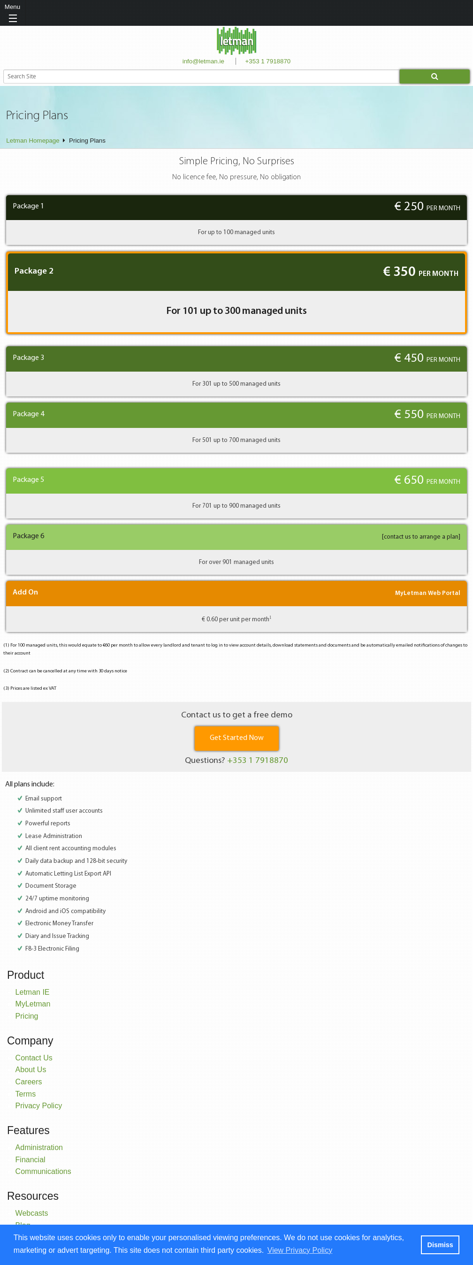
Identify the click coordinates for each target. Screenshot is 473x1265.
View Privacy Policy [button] (299, 1250)
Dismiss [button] (440, 1245)
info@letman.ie (203, 61)
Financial (30, 1160)
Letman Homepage (32, 140)
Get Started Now (237, 738)
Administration (39, 1147)
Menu (12, 6)
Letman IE (32, 992)
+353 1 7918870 (268, 61)
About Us (30, 1070)
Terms (25, 1094)
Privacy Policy (38, 1106)
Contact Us (34, 1058)
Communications (43, 1171)
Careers (28, 1082)
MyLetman (33, 1004)
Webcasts (31, 1213)
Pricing (26, 1016)
